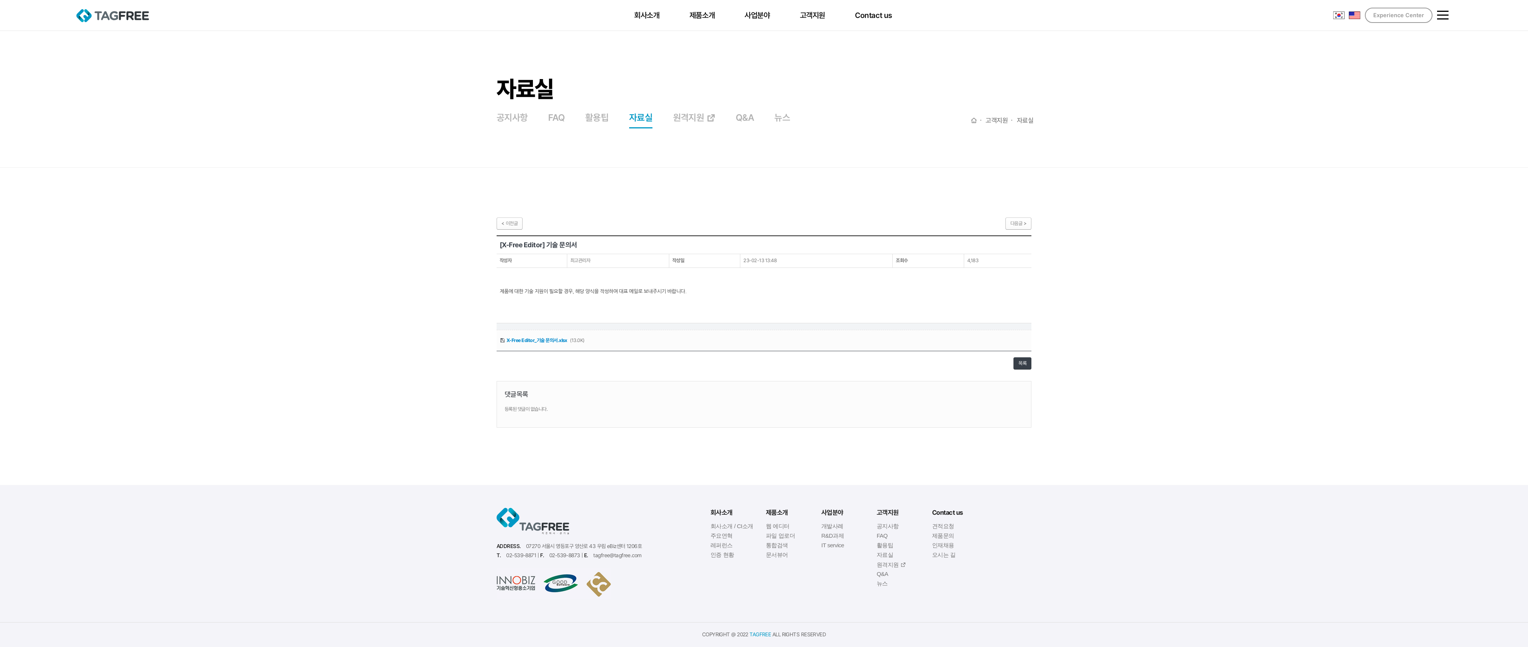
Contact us (874, 15)
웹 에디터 (778, 526)
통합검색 (777, 545)
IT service (832, 545)
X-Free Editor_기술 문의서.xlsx (537, 340)
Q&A (745, 118)
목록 (1022, 363)
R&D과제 (832, 535)
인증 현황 (722, 554)
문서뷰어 (777, 554)
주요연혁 (722, 535)
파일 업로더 (780, 535)
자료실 (640, 118)
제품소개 (703, 15)
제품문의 (943, 535)
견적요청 (943, 526)
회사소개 (647, 15)
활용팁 (597, 118)
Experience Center (1398, 15)
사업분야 (758, 15)
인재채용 (943, 545)
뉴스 (782, 118)
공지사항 (512, 118)
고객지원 (813, 15)
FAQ (556, 118)
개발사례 (832, 526)
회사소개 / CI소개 (732, 526)
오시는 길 (944, 554)
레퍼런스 (722, 545)
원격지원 (694, 118)
